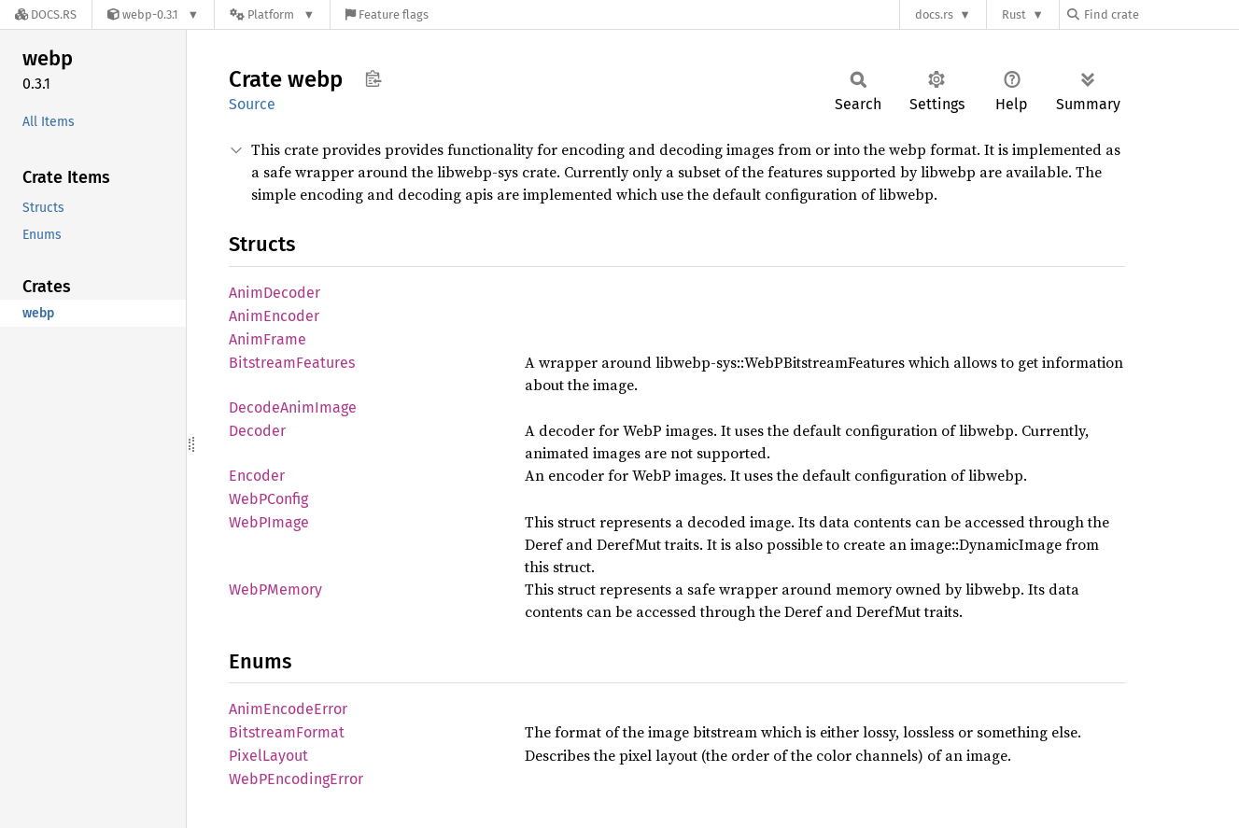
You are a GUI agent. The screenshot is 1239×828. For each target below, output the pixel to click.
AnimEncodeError (288, 709)
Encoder (257, 475)
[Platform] (272, 14)
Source (252, 104)
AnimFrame (267, 339)
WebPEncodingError (296, 779)
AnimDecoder (274, 293)
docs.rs (934, 14)
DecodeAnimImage (293, 407)
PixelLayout (268, 756)
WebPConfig (268, 499)
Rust (1014, 14)
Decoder (257, 431)
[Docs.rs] (46, 14)
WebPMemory (275, 589)
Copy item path (373, 78)
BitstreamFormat (287, 732)
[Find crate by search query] (1160, 14)
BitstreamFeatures (292, 363)
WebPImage (269, 522)
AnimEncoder (274, 316)
